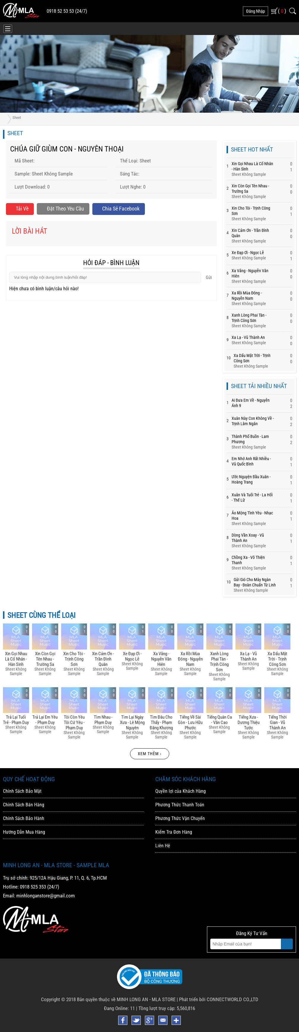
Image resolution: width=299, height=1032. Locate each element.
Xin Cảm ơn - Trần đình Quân (103, 659)
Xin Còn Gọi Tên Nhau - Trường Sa (45, 659)
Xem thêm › (150, 753)
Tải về (20, 209)
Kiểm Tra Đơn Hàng (173, 832)
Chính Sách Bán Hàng (23, 805)
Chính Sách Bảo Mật (22, 791)
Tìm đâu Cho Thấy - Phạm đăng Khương (161, 722)
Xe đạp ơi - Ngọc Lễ (248, 252)
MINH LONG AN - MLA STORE (146, 999)
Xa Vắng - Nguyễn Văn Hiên (161, 659)
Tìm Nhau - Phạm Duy (103, 719)
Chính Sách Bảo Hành (23, 818)
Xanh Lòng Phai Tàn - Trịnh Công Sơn (219, 661)
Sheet (16, 117)
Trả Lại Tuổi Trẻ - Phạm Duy (16, 719)
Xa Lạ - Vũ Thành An (248, 337)
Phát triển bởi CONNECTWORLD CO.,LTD (218, 999)
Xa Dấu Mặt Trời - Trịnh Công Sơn (277, 659)
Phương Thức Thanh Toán (179, 805)
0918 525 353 (33, 887)
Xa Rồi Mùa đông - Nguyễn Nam (190, 659)
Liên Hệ (162, 845)
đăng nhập (255, 11)
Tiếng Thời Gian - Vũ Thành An (277, 722)
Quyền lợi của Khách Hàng (180, 791)
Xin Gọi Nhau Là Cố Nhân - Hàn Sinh (16, 659)
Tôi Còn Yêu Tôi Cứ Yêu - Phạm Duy (74, 722)
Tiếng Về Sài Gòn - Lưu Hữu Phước (190, 722)
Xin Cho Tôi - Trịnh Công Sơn (74, 659)
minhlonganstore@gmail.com (45, 896)
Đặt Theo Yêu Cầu (63, 209)
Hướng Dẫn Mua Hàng (24, 832)
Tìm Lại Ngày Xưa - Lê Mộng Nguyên (132, 722)
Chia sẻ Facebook (118, 209)
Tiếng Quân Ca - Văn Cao (219, 719)
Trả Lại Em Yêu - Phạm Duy (45, 719)
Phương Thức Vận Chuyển (180, 818)
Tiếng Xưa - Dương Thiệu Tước (249, 722)
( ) (282, 11)
